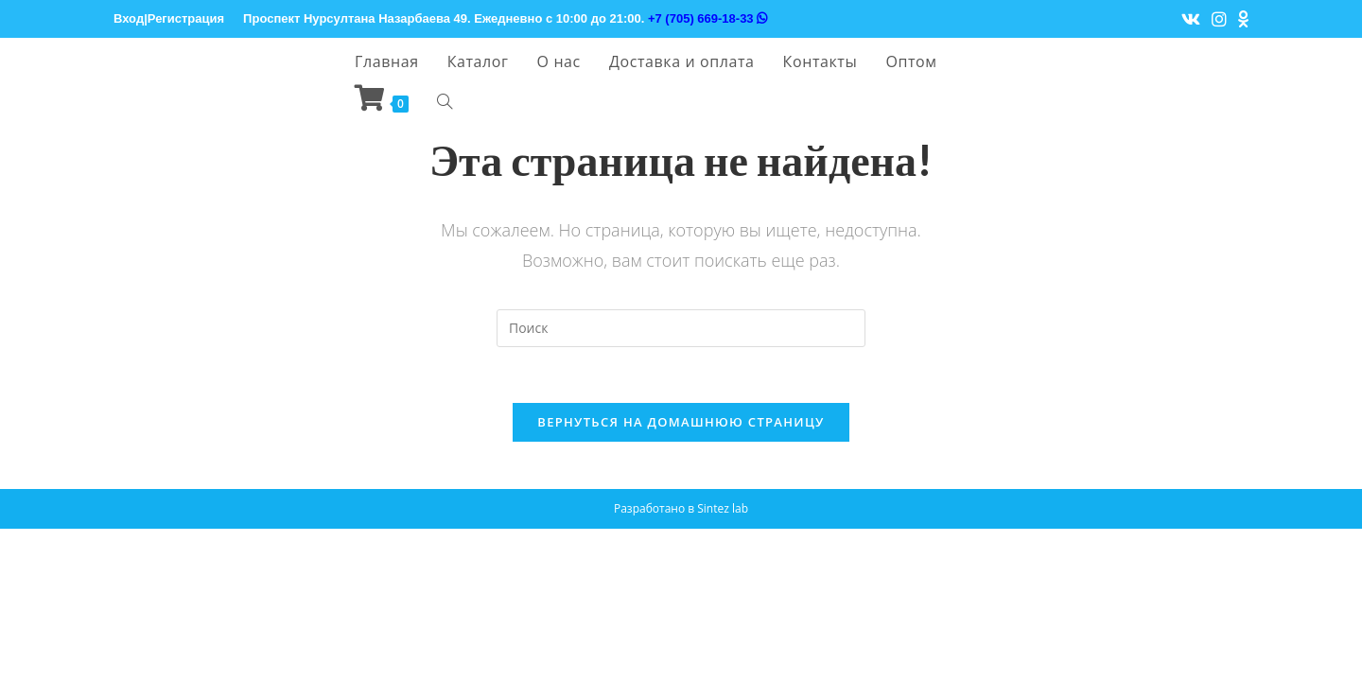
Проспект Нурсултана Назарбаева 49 (355, 18)
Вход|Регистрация (169, 18)
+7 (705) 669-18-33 (707, 18)
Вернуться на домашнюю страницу (680, 422)
